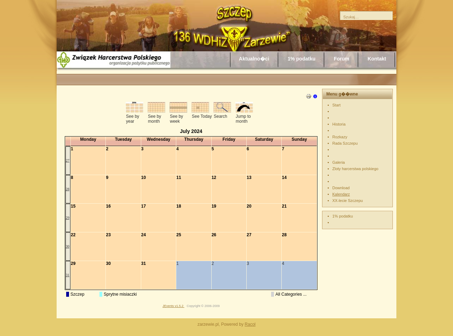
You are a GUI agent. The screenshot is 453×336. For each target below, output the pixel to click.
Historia (338, 124)
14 (284, 177)
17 (143, 206)
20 (249, 206)
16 (108, 206)
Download (341, 188)
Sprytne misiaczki (120, 294)
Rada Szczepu (345, 143)
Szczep (77, 294)
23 (108, 234)
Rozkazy (339, 137)
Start (336, 105)
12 (214, 177)
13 (249, 177)
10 (143, 177)
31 (67, 275)
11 (178, 177)
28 (67, 189)
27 (67, 160)
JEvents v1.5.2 (173, 306)
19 (214, 206)
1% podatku (342, 216)
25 (178, 234)
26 (214, 234)
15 (73, 206)
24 (143, 234)
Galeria (338, 162)
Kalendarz (341, 194)
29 (67, 218)
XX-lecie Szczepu (347, 200)
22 (73, 234)
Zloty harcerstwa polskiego (355, 169)
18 (178, 206)
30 (67, 246)
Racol (250, 324)
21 (284, 206)
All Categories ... (290, 294)
